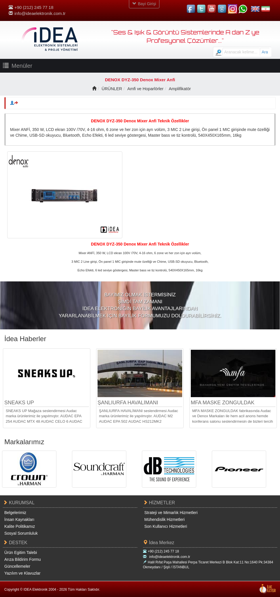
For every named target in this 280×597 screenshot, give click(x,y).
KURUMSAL (19, 502)
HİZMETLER (159, 502)
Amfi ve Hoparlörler (145, 88)
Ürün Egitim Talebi (20, 552)
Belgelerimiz (15, 512)
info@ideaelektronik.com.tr (37, 13)
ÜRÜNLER (111, 88)
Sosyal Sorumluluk (21, 533)
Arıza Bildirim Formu (22, 559)
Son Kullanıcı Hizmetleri (165, 526)
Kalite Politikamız (19, 526)
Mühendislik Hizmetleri (164, 519)
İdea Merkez (158, 542)
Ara (265, 52)
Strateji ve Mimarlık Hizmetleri (171, 512)
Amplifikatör (180, 88)
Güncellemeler (17, 566)
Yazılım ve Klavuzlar (22, 573)
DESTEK (15, 542)
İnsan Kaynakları (19, 519)
